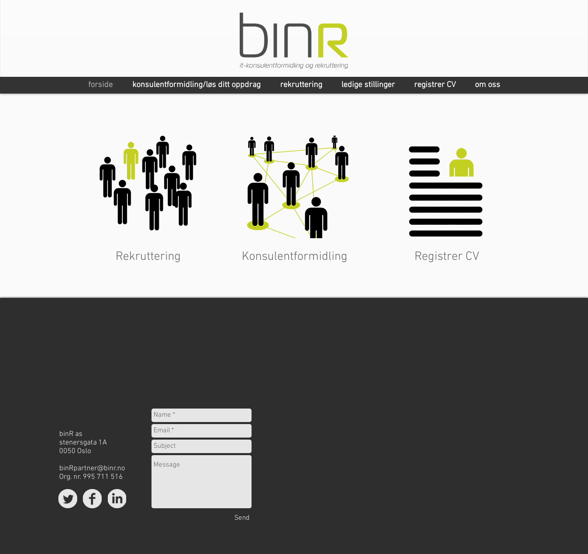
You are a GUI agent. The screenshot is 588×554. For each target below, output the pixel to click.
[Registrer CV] (447, 257)
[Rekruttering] (148, 257)
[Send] (242, 518)
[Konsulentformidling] (294, 257)
